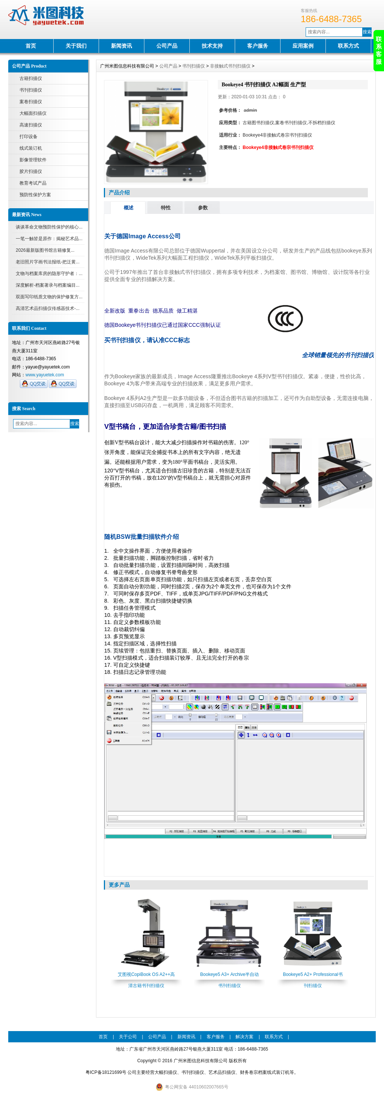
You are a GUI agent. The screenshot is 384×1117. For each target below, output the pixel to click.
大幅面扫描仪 (33, 113)
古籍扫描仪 (31, 78)
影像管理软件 (33, 159)
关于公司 (128, 1036)
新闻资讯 (121, 46)
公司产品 (166, 46)
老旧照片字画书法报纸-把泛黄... (48, 262)
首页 (31, 46)
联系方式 (348, 46)
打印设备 (29, 136)
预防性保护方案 (35, 194)
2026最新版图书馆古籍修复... (45, 250)
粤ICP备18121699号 (106, 1072)
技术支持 (212, 46)
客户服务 (257, 46)
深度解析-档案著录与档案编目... (48, 285)
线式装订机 (31, 148)
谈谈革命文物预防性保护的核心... (49, 227)
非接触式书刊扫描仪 (230, 66)
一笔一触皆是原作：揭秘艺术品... (49, 238)
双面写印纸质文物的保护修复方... (49, 296)
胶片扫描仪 (31, 171)
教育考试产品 (33, 183)
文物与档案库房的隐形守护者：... (49, 273)
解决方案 (245, 1036)
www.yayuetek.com (45, 374)
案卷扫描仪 (31, 101)
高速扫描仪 (31, 125)
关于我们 (76, 46)
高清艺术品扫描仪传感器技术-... (48, 308)
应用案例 (303, 46)
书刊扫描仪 (31, 90)
